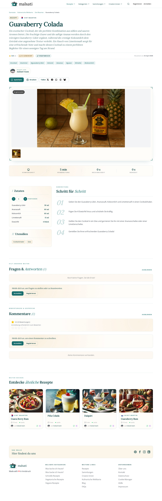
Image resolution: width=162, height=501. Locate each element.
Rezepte (85, 468)
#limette (78, 63)
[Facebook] (139, 452)
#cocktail (13, 63)
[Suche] (128, 4)
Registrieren (137, 4)
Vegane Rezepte (52, 483)
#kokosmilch (89, 63)
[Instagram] (144, 452)
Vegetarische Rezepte (54, 479)
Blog (84, 483)
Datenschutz (123, 476)
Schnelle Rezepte (52, 476)
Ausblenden (147, 270)
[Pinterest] (135, 452)
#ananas (59, 63)
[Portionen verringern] (13, 199)
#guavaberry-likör (37, 63)
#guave (69, 63)
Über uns (122, 468)
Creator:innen (88, 476)
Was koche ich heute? (54, 468)
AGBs (120, 483)
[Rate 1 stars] (12, 328)
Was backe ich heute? (54, 472)
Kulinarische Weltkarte (25, 12)
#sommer (23, 63)
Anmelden (147, 4)
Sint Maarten (39, 12)
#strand (50, 63)
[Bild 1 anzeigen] (16, 153)
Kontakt (121, 472)
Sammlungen (87, 472)
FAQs (84, 486)
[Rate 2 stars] (16, 328)
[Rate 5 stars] (25, 328)
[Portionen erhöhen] (25, 199)
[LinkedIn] (148, 452)
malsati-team (23, 72)
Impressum (123, 486)
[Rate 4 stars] (22, 328)
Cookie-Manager (125, 479)
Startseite (12, 12)
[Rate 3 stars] (19, 328)
